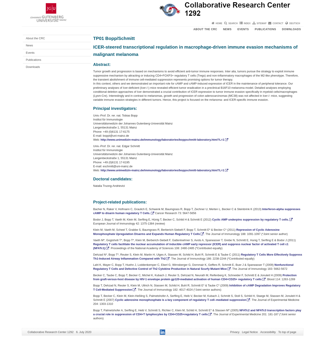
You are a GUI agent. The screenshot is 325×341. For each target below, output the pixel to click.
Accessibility (268, 332)
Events (243, 29)
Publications (265, 29)
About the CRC (205, 29)
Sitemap (261, 23)
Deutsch (294, 23)
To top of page (287, 332)
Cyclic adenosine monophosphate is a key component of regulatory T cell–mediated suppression (180, 300)
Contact (278, 23)
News (227, 29)
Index (247, 23)
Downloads (291, 29)
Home (219, 23)
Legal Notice (250, 332)
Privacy (234, 332)
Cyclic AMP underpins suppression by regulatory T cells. (250, 219)
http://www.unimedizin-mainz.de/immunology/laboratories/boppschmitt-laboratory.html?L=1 (162, 139)
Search (233, 23)
